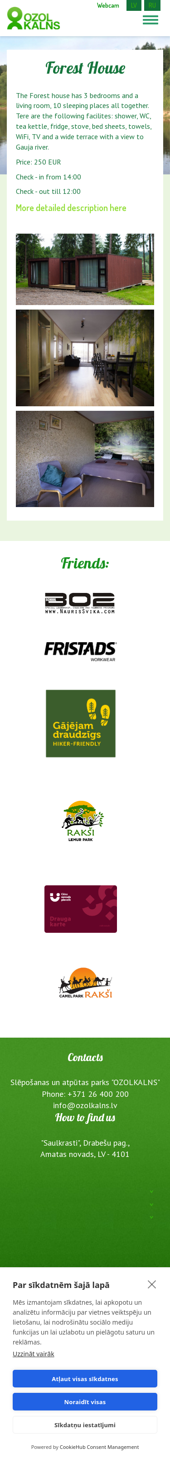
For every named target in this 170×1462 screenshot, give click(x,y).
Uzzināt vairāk (33, 1353)
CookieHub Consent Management (99, 1446)
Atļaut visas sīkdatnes (85, 1379)
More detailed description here (71, 207)
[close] (152, 1284)
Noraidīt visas (85, 1402)
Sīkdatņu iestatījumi (85, 1425)
